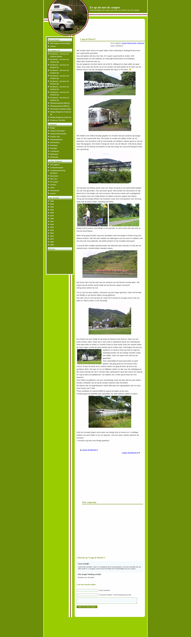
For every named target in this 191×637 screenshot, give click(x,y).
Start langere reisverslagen (60, 43)
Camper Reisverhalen (129, 43)
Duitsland (140, 43)
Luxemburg (54, 151)
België (52, 128)
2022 (52, 207)
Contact (53, 185)
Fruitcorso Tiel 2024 (57, 120)
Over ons (53, 179)
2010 (52, 242)
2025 (52, 201)
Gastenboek (54, 190)
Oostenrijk (54, 157)
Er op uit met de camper (105, 7)
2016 (52, 224)
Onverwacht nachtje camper (60, 109)
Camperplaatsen (56, 139)
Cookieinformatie (56, 168)
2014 (52, 230)
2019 (52, 216)
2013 (52, 233)
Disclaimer (54, 176)
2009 (52, 245)
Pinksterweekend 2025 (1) (59, 106)
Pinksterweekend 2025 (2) (59, 103)
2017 (52, 221)
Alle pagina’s (55, 165)
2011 (52, 239)
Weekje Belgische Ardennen (60, 117)
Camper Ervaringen (57, 131)
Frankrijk (53, 148)
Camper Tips (55, 137)
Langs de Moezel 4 (90, 450)
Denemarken (55, 142)
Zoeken (53, 46)
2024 (52, 204)
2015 (52, 227)
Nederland (54, 154)
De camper (54, 182)
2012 (52, 236)
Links (52, 188)
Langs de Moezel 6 (130, 453)
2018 (52, 218)
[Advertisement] (115, 29)
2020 (52, 213)
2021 (52, 210)
